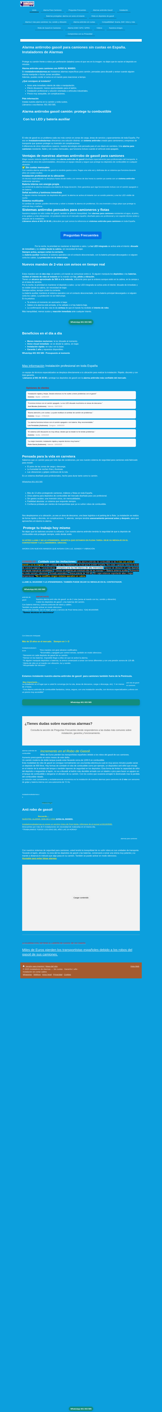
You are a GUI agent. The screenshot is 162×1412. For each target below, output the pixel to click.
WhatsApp (27, 1106)
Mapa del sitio (52, 1097)
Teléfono (37, 1106)
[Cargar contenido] (81, 1029)
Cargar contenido (81, 1029)
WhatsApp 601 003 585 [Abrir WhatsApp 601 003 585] (81, 370)
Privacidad (57, 1106)
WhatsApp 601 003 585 (32, 539)
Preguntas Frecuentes (80, 282)
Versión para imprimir (34, 1097)
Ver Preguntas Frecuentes (81, 838)
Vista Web (134, 1097)
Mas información (33, 423)
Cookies (67, 1106)
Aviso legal (47, 1106)
